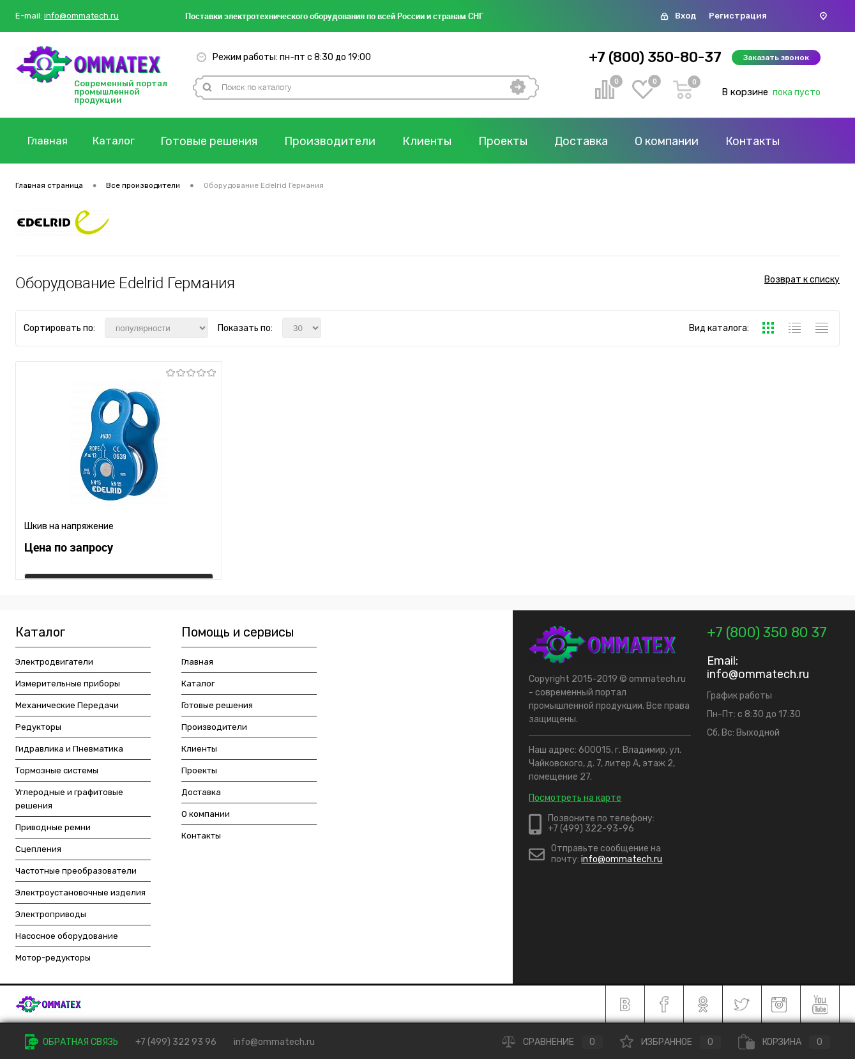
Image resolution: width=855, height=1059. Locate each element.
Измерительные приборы (67, 683)
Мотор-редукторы (53, 957)
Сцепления (38, 849)
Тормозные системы (56, 770)
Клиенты (438, 141)
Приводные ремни (53, 827)
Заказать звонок (776, 57)
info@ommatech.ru (81, 16)
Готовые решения (220, 141)
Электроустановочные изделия (80, 892)
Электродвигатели (54, 662)
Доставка (592, 141)
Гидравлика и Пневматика (69, 749)
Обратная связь (71, 1042)
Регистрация (738, 15)
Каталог (122, 141)
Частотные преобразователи (76, 871)
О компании (678, 141)
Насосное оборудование (66, 936)
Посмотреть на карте (575, 797)
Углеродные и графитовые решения (69, 798)
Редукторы (38, 727)
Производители (341, 141)
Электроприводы (50, 914)
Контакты (201, 835)
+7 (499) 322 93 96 (175, 1042)
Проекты (514, 141)
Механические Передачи (67, 705)
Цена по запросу (68, 553)
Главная (50, 141)
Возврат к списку (802, 282)
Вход (685, 15)
